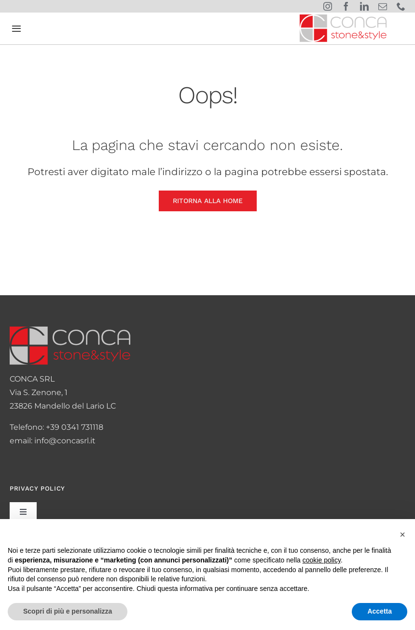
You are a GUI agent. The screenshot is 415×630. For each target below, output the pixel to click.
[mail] (382, 6)
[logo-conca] (343, 18)
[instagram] (327, 6)
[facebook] (346, 6)
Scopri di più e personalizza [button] (67, 611)
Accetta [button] (379, 611)
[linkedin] (364, 6)
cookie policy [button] (322, 560)
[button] (402, 534)
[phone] (401, 6)
